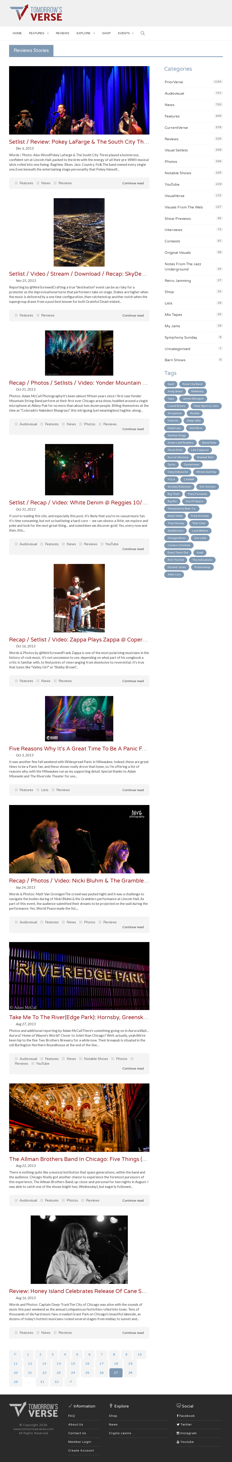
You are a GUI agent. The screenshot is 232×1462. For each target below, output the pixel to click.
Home (17, 33)
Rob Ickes (199, 523)
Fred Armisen (200, 515)
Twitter (184, 1424)
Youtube (185, 1442)
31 (42, 1382)
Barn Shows (175, 360)
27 (116, 1373)
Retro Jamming (178, 280)
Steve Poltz (209, 442)
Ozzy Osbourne (178, 471)
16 (87, 1364)
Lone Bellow (200, 530)
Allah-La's (174, 574)
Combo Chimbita (179, 545)
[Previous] (15, 1354)
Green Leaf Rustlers (180, 442)
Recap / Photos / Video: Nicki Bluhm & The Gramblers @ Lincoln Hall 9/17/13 (109, 881)
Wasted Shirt (205, 457)
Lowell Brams (176, 406)
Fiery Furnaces (197, 494)
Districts (173, 420)
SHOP (106, 33)
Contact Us (77, 1433)
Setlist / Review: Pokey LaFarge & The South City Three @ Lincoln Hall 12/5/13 (111, 142)
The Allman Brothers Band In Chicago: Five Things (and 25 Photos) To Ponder (109, 1159)
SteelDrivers (175, 530)
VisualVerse (174, 196)
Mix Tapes (173, 314)
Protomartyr (202, 567)
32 (57, 1382)
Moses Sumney (206, 471)
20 (16, 1373)
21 (30, 1373)
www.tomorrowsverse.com (33, 1429)
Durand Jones (177, 567)
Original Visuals (178, 252)
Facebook (186, 1416)
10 (140, 1354)
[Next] (70, 1382)
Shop (169, 292)
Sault (171, 384)
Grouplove (175, 413)
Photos (87, 424)
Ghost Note (175, 450)
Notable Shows (93, 1059)
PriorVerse (174, 82)
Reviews (62, 33)
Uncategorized (177, 349)
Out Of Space (194, 501)
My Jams (172, 326)
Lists (42, 790)
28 (130, 1373)
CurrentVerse (176, 127)
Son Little (200, 538)
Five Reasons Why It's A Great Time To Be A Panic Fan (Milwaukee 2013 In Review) (115, 748)
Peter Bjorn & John (206, 406)
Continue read (130, 183)
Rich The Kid (176, 559)
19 (130, 1364)
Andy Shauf (175, 391)
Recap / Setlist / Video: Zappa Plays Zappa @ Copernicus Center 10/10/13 (105, 639)
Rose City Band (192, 384)
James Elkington (193, 398)
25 (87, 1373)
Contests (172, 241)
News (43, 183)
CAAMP (189, 479)
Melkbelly (197, 391)
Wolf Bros (195, 428)
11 (16, 1364)
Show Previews (178, 218)
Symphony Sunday (181, 337)
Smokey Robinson (179, 486)
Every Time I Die (178, 552)
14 (59, 1364)
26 (102, 1373)
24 (73, 1373)
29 (16, 1382)
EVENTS (126, 32)
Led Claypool (200, 450)
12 (30, 1364)
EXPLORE (86, 32)
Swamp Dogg (177, 435)
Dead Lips (174, 428)
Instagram (187, 1433)
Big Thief (173, 494)
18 (116, 1364)
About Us (75, 1424)
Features (39, 32)
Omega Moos (177, 538)
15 (73, 1364)
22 (44, 1373)
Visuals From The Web (184, 207)
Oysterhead (191, 464)
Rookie (194, 413)
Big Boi (172, 501)
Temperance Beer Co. (182, 508)
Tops (171, 398)
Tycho (171, 464)
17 (102, 1364)
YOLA (171, 479)
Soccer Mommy (178, 457)
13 (44, 1364)
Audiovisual (26, 424)
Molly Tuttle (175, 515)
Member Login (79, 1442)
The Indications (202, 559)
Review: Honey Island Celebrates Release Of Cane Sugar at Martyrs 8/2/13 (106, 1291)
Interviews (173, 230)
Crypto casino (120, 1433)
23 (59, 1373)
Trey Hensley (176, 523)
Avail (200, 552)
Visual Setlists (176, 150)
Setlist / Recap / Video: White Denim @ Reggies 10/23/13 (83, 502)
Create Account (81, 1450)
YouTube (110, 544)
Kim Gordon (208, 486)
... (29, 1382)
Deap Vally (194, 420)
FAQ (71, 1416)
